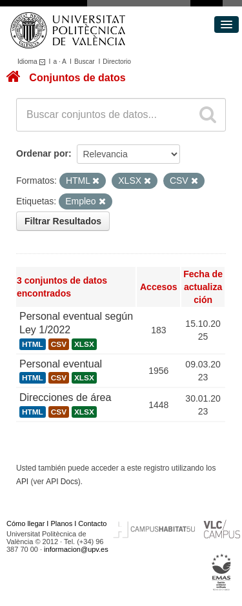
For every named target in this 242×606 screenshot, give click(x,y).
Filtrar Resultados (63, 221)
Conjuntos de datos (77, 77)
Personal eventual (60, 363)
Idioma (33, 61)
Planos (62, 523)
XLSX (84, 344)
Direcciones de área (65, 397)
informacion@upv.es (76, 549)
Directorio (117, 61)
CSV (58, 344)
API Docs (62, 481)
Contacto (92, 523)
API (22, 481)
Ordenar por (42, 153)
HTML (32, 344)
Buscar (84, 61)
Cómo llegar (25, 523)
